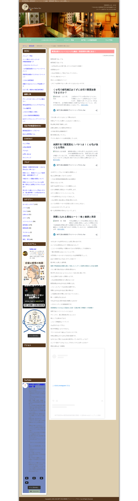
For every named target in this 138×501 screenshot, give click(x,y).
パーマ (25, 208)
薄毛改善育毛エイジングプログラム (34, 105)
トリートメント (27, 221)
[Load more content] (34, 487)
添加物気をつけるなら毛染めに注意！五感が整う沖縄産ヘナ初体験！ (72, 308)
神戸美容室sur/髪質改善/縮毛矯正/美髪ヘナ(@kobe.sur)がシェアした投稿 (77, 415)
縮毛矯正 (25, 225)
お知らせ (25, 214)
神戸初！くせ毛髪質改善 (89, 40)
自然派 (25, 236)
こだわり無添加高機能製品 (31, 115)
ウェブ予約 (108, 40)
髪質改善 (31, 46)
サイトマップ (27, 157)
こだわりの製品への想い (30, 112)
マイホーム (26, 232)
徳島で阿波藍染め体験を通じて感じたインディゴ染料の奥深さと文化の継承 (74, 266)
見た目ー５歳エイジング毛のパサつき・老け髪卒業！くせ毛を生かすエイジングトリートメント (34, 192)
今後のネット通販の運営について (33, 178)
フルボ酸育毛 (27, 108)
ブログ (25, 211)
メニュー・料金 (69, 40)
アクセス (25, 150)
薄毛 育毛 (26, 239)
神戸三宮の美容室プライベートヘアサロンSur (70, 499)
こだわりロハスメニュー (49, 40)
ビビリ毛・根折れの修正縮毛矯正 (33, 89)
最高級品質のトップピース (31, 130)
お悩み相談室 (27, 147)
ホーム (25, 46)
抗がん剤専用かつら (29, 134)
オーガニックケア (28, 204)
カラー (25, 218)
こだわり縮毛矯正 (28, 80)
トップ (29, 40)
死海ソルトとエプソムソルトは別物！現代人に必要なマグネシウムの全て (34, 184)
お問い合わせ (27, 154)
